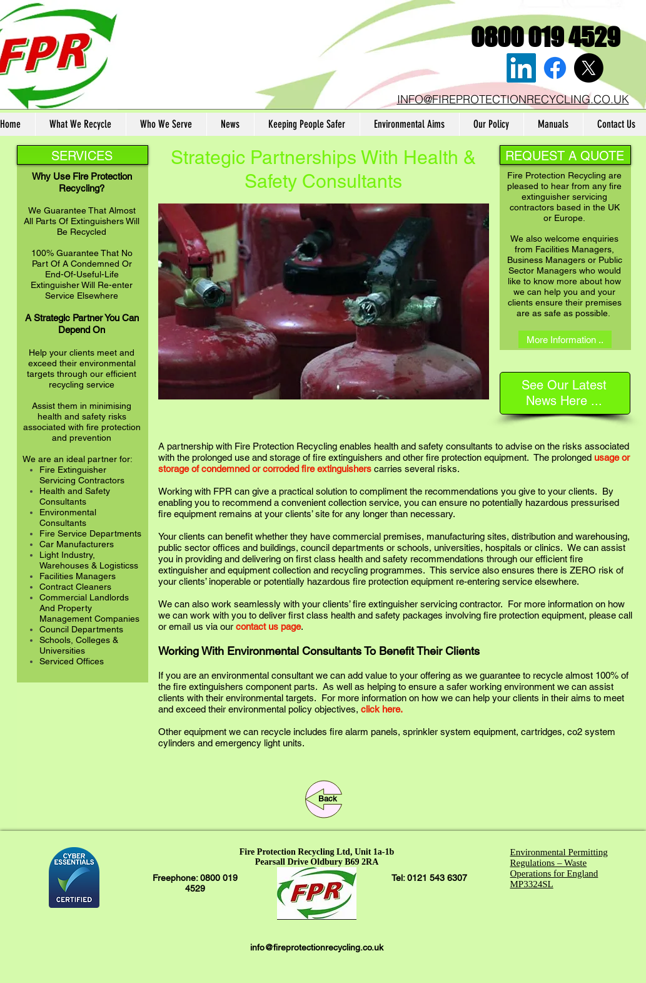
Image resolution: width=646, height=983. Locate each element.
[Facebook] (555, 68)
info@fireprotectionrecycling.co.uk (316, 947)
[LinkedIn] (521, 68)
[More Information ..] (565, 339)
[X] (588, 68)
